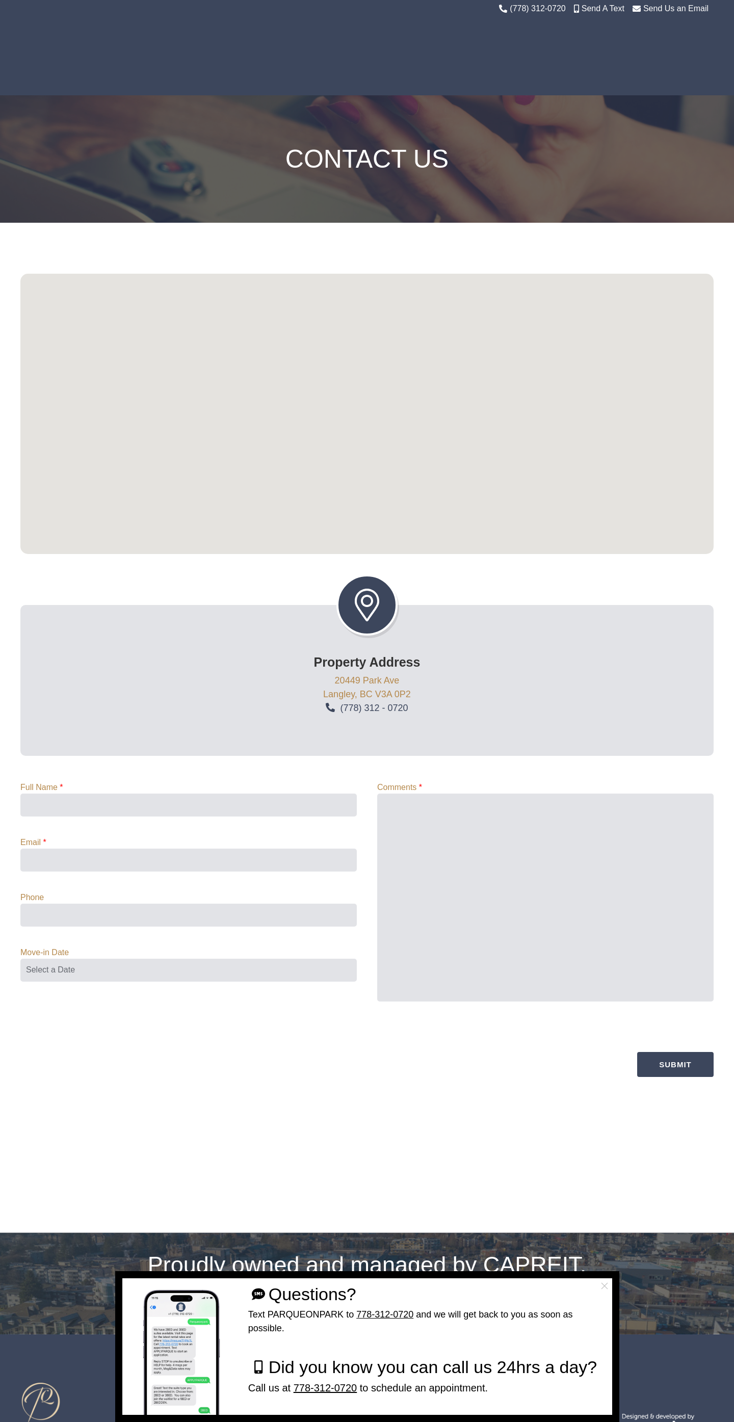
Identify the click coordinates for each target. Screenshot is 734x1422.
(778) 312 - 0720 (374, 773)
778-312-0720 (384, 1314)
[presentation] (636, 1148)
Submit (675, 1191)
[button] (367, 524)
